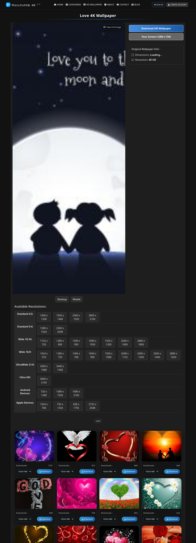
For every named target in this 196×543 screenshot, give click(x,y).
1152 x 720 (44, 342)
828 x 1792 (76, 406)
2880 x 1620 (173, 355)
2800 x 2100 (92, 317)
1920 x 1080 (108, 355)
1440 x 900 (76, 342)
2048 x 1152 (125, 355)
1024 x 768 (44, 406)
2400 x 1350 (141, 355)
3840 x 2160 (44, 380)
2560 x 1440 (157, 355)
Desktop (62, 299)
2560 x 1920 (76, 317)
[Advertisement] (156, 88)
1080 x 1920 (60, 393)
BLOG (135, 4)
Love (98, 420)
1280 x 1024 (44, 329)
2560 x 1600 (125, 342)
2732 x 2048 (92, 406)
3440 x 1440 (60, 367)
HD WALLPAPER (92, 4)
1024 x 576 (44, 355)
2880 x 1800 (141, 342)
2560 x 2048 (60, 329)
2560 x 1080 (44, 367)
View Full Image (112, 27)
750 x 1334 (60, 406)
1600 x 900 (92, 355)
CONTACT (123, 4)
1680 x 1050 (92, 342)
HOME (58, 4)
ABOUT (109, 4)
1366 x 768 (76, 355)
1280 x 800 (60, 342)
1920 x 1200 (108, 342)
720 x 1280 (44, 393)
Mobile (77, 299)
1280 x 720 (60, 355)
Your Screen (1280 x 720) (156, 36)
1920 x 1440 (60, 317)
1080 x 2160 (76, 393)
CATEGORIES (73, 4)
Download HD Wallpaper (156, 28)
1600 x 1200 (44, 317)
